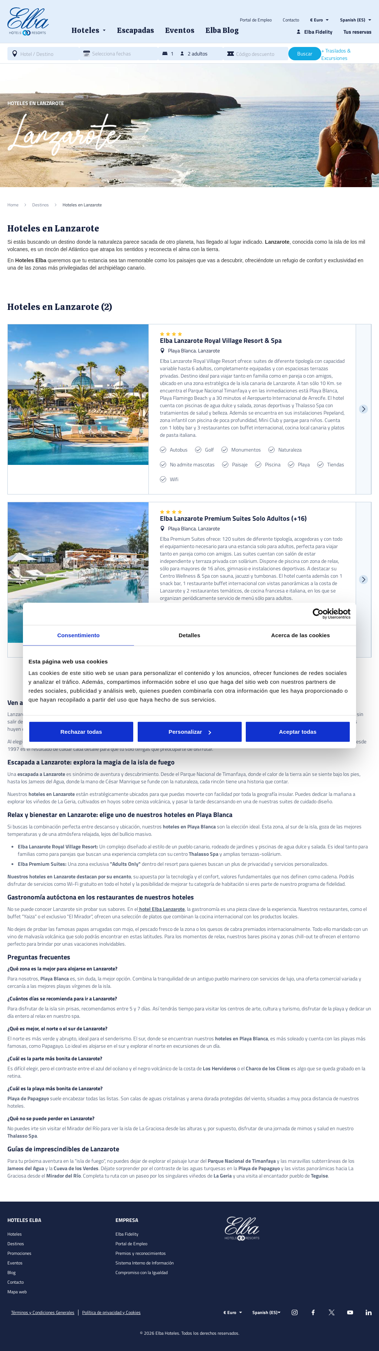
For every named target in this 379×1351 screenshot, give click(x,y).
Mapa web (17, 1291)
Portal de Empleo (256, 20)
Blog (11, 1272)
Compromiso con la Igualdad (141, 1272)
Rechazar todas (81, 732)
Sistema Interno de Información (144, 1262)
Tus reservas (357, 32)
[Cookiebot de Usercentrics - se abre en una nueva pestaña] (318, 613)
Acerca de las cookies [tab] (300, 635)
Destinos (15, 1243)
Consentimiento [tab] (78, 635)
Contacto (291, 20)
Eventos (15, 1262)
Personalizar (190, 732)
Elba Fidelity (126, 1233)
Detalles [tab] (189, 635)
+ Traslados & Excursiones (336, 54)
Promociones (19, 1253)
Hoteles (14, 1233)
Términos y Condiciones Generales (42, 1312)
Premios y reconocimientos (140, 1253)
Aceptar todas (297, 732)
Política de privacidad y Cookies (111, 1312)
